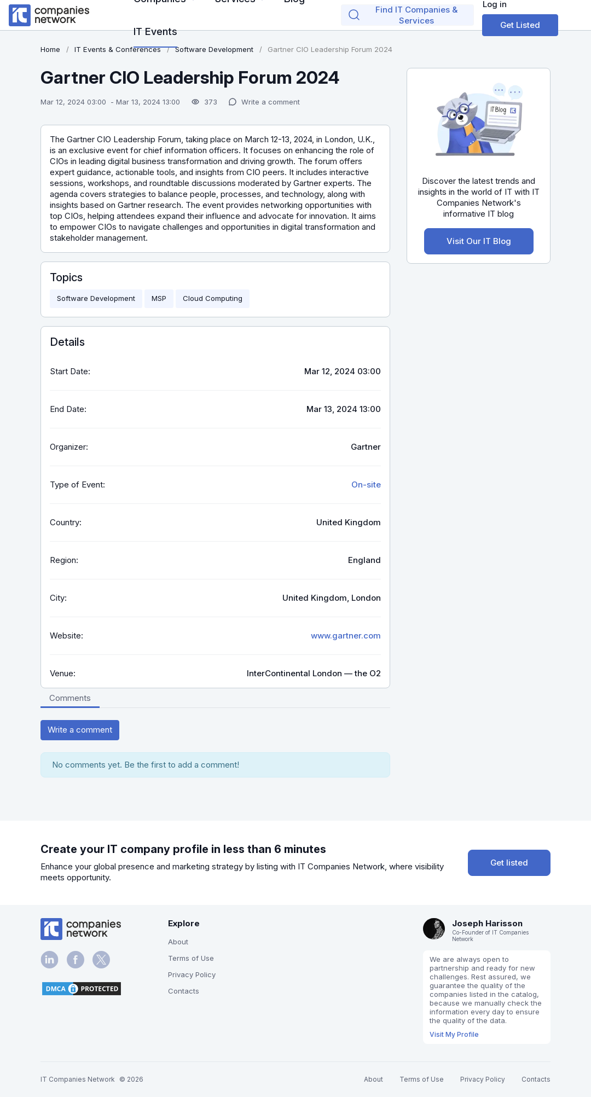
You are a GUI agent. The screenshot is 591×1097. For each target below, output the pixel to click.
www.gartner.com (346, 635)
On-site (366, 484)
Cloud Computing (212, 298)
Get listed (509, 862)
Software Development (96, 298)
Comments (70, 698)
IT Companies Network (77, 1079)
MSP (159, 298)
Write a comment (80, 729)
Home (50, 49)
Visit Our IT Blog (479, 241)
